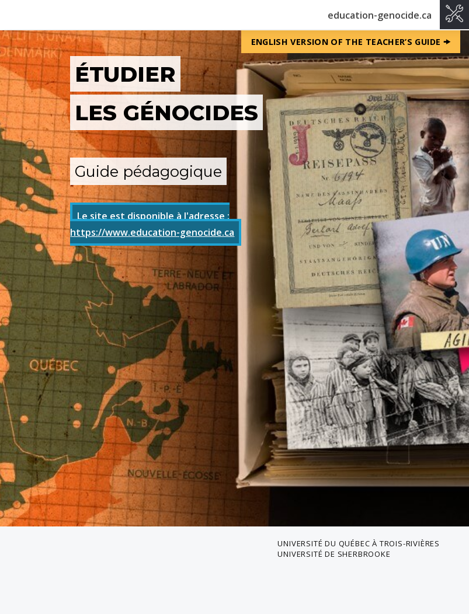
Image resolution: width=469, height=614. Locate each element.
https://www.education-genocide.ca (152, 232)
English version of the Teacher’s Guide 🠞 (350, 41)
